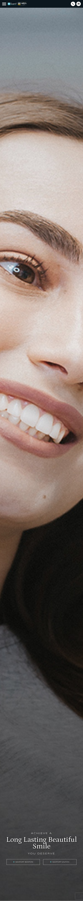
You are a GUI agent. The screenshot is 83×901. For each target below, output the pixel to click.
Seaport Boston (24, 862)
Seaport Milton (60, 862)
